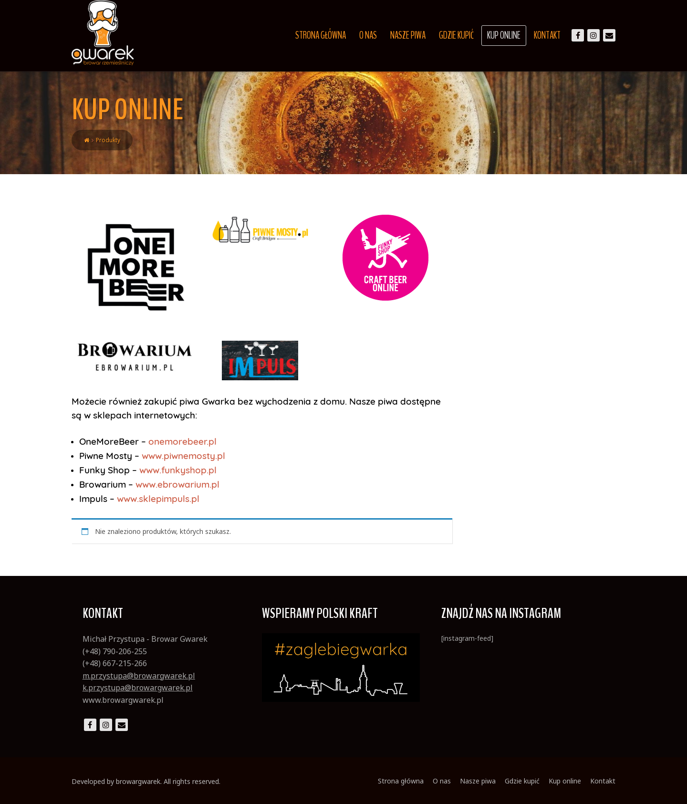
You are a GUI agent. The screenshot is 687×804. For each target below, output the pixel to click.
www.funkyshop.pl (178, 470)
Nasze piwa (408, 35)
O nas (368, 35)
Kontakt (547, 35)
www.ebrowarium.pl (177, 484)
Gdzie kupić (456, 35)
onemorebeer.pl (182, 441)
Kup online (503, 35)
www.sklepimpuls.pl (158, 498)
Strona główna (320, 35)
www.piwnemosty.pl (183, 455)
